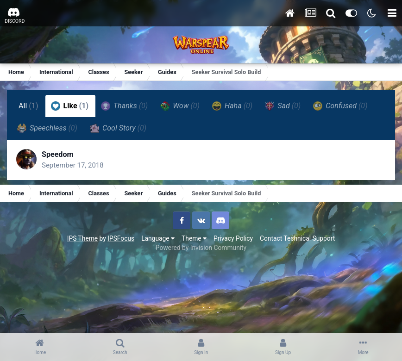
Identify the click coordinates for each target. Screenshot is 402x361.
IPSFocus (120, 238)
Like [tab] (70, 106)
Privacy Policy (233, 238)
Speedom (57, 154)
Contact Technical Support (297, 238)
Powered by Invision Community (201, 247)
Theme (194, 238)
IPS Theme (82, 238)
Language (158, 238)
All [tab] (28, 105)
